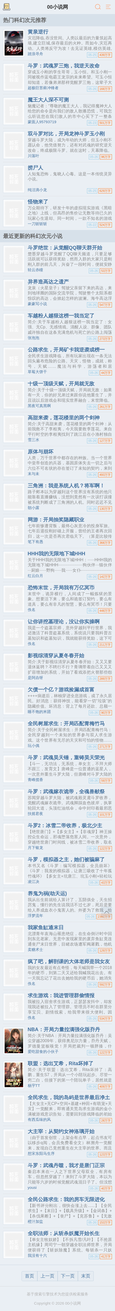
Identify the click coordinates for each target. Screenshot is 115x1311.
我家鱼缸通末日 (46, 927)
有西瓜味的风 (39, 1119)
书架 (6, 7)
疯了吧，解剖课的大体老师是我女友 (69, 961)
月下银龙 (35, 847)
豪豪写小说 (37, 304)
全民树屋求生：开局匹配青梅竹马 (66, 723)
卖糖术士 (35, 949)
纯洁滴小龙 (37, 190)
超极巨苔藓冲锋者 (43, 88)
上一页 (47, 1276)
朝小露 (33, 507)
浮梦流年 (35, 915)
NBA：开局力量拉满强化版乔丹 (64, 1029)
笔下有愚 (35, 541)
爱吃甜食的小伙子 (43, 1051)
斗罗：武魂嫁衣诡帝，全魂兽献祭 (66, 791)
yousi (32, 1187)
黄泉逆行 (38, 31)
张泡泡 (33, 338)
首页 (29, 1276)
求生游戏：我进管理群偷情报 (61, 995)
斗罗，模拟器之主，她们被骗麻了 (66, 859)
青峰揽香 (35, 779)
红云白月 (35, 575)
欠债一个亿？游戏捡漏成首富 (61, 689)
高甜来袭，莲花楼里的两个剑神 (64, 417)
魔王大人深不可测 (48, 99)
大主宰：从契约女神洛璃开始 (61, 1131)
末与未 (33, 473)
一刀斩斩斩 (37, 224)
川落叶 (33, 156)
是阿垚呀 (35, 677)
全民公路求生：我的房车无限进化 (66, 1199)
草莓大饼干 (37, 372)
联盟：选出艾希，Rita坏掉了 (61, 1063)
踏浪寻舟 (35, 54)
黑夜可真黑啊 (39, 406)
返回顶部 (106, 912)
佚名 (31, 609)
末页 (85, 1276)
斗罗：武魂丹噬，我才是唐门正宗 (66, 1165)
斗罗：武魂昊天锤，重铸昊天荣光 (66, 757)
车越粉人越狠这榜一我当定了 (61, 315)
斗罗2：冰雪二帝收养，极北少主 (65, 825)
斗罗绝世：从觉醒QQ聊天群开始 (65, 247)
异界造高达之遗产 (48, 281)
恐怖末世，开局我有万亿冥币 (61, 587)
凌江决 (33, 881)
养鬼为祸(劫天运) (47, 893)
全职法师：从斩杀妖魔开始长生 (64, 1233)
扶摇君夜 (35, 813)
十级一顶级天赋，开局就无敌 (61, 383)
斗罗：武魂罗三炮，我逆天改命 (64, 65)
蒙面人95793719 (42, 122)
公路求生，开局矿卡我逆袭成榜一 (66, 349)
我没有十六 (37, 1255)
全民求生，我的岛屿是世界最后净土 (69, 1097)
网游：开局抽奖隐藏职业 (56, 519)
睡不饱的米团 (39, 711)
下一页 (68, 1276)
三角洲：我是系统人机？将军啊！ (66, 485)
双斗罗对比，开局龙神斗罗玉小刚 (66, 133)
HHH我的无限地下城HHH (56, 553)
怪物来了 (38, 201)
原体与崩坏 (40, 451)
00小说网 (57, 7)
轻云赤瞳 (35, 270)
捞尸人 (35, 167)
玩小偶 (33, 745)
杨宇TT (34, 1085)
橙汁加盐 (35, 1221)
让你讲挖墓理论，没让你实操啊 (64, 621)
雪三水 (33, 440)
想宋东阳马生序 (41, 1153)
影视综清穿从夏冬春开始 (56, 655)
